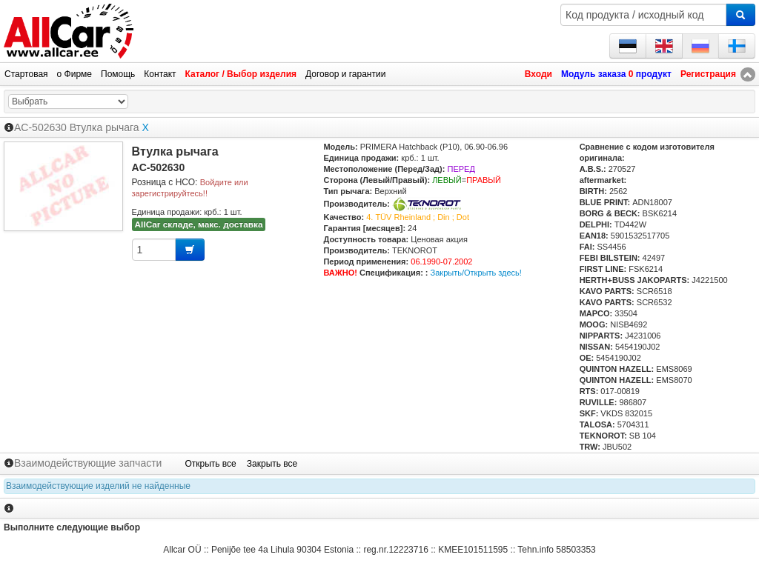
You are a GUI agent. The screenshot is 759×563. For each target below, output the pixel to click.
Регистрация (708, 74)
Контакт (160, 74)
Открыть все (210, 464)
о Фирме (74, 74)
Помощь (118, 74)
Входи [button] (538, 74)
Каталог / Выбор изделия (240, 74)
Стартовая (26, 74)
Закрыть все (272, 464)
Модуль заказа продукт (616, 74)
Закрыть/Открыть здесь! (476, 272)
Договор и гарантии (345, 74)
